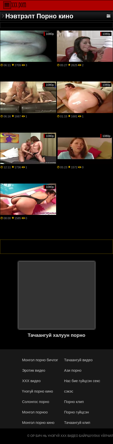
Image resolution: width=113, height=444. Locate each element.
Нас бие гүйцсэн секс (82, 381)
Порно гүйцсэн (76, 412)
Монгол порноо (35, 412)
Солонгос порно (35, 402)
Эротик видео (33, 370)
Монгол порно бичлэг (40, 360)
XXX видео (31, 381)
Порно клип (74, 402)
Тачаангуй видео (78, 360)
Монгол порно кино (38, 423)
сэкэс (68, 391)
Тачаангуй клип (77, 423)
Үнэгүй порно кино (37, 391)
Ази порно (72, 370)
